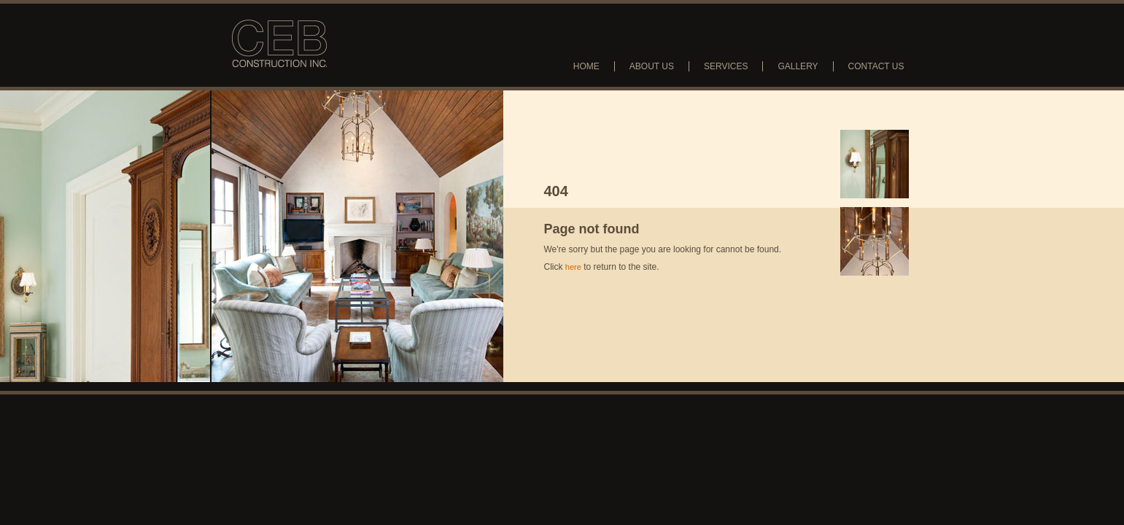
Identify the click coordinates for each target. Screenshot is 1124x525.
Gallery (798, 66)
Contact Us (876, 66)
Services (726, 66)
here (573, 266)
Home (586, 66)
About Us (651, 66)
